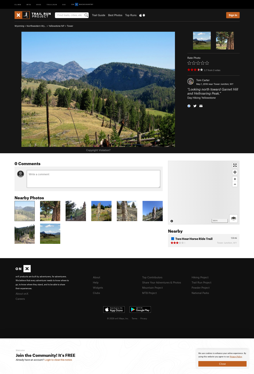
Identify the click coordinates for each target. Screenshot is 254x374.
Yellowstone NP (56, 25)
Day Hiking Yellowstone (201, 97)
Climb (18, 4)
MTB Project (149, 292)
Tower (70, 25)
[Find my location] (235, 172)
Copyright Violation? (98, 150)
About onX (22, 293)
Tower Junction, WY (223, 84)
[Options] (234, 219)
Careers (20, 298)
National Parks (200, 292)
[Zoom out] (235, 184)
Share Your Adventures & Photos (161, 282)
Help (96, 282)
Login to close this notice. (58, 359)
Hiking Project (200, 277)
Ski (64, 4)
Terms (134, 318)
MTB (29, 4)
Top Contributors (152, 277)
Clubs (96, 292)
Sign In (233, 15)
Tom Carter (203, 80)
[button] (189, 106)
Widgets (98, 287)
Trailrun (52, 4)
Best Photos (115, 15)
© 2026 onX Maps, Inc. (118, 318)
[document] (222, 359)
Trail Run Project (201, 282)
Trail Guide (98, 15)
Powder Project (201, 287)
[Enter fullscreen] (235, 165)
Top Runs (130, 15)
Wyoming (19, 25)
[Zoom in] (235, 179)
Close (222, 363)
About (96, 277)
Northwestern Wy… (36, 25)
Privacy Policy (236, 357)
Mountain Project (152, 287)
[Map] (203, 192)
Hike (38, 4)
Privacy (143, 318)
